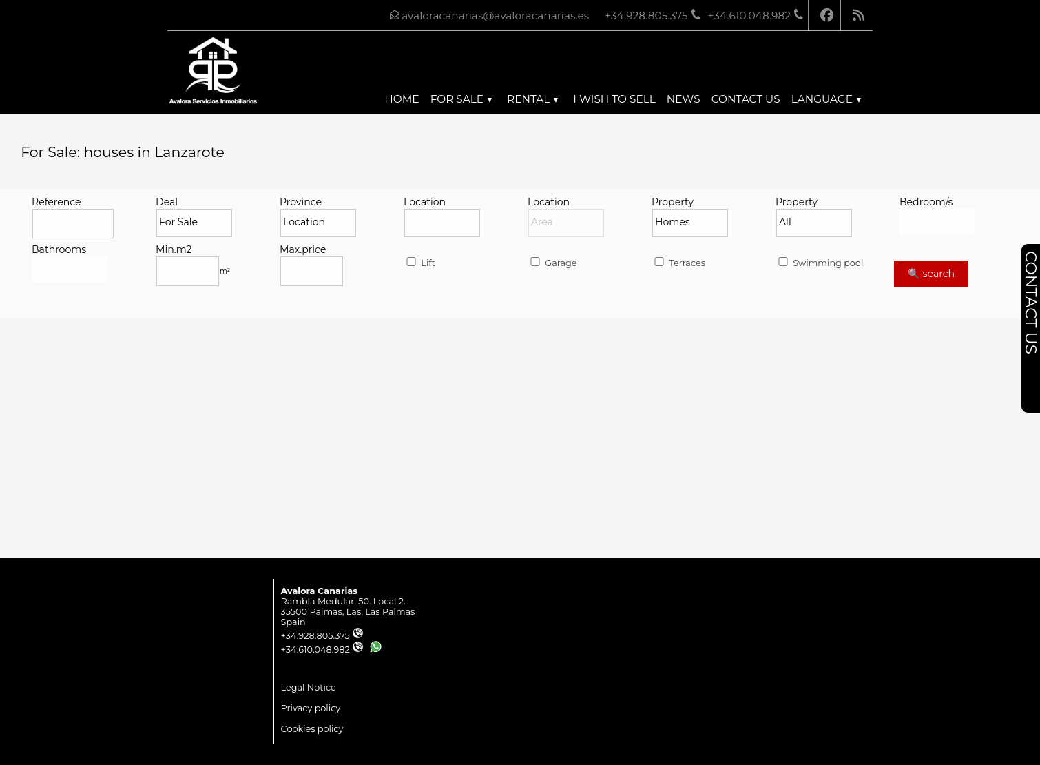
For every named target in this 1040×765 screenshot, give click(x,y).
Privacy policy (311, 708)
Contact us (745, 98)
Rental (532, 98)
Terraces (678, 263)
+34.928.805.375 (322, 636)
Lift (419, 263)
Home (401, 98)
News (683, 98)
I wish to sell (614, 98)
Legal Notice (308, 687)
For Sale (461, 98)
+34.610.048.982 (322, 649)
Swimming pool (819, 263)
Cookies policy (312, 729)
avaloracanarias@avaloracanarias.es (495, 15)
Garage (552, 263)
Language (826, 98)
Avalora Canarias (319, 591)
